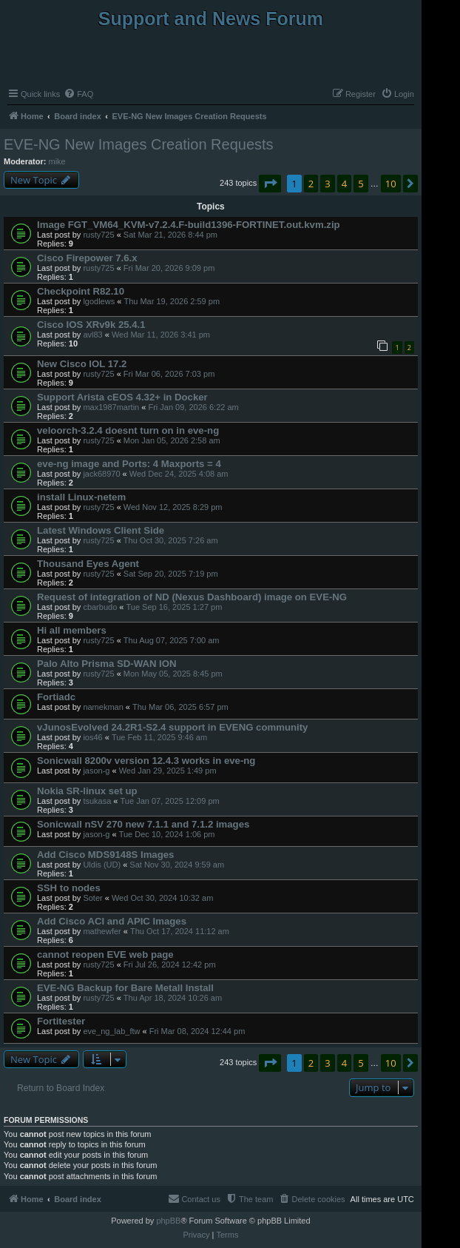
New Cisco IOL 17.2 (81, 363)
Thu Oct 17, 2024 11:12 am (179, 931)
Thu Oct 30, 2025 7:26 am (171, 540)
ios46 (92, 737)
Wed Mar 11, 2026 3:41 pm (161, 334)
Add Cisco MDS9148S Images (105, 854)
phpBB (168, 1220)
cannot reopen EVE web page (105, 954)
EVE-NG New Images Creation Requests (139, 144)
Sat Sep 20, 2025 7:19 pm (171, 573)
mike (57, 161)
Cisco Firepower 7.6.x (87, 258)
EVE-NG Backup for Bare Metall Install (125, 987)
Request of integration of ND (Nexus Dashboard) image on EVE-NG (192, 597)
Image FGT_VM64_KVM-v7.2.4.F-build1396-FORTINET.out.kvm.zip (188, 224)
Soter (92, 897)
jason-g (96, 770)
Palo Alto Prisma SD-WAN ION (107, 663)
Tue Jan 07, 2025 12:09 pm (170, 800)
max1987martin (111, 407)
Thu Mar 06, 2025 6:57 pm (180, 706)
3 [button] (327, 183)
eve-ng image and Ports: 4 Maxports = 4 (129, 463)
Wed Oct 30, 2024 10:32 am (162, 897)
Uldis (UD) (102, 864)
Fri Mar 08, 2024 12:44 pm (197, 1031)
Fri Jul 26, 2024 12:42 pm (170, 964)
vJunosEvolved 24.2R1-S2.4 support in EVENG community (172, 727)
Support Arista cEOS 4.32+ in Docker (122, 397)
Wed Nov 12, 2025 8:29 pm (173, 507)
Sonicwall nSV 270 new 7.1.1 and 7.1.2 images (143, 824)
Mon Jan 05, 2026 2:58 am (172, 440)
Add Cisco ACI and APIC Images (111, 921)
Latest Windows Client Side (100, 530)
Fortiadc (56, 696)
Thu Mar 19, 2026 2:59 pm (172, 301)
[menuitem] (78, 94)
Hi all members (71, 630)
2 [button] (311, 183)
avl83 (92, 334)
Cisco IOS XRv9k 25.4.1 (91, 324)
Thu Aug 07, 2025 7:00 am (172, 640)
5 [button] (360, 183)
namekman (103, 706)
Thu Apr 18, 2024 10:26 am (173, 997)
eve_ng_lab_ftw (111, 1031)
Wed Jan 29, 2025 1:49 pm (168, 770)
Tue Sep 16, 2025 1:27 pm (174, 607)
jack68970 (101, 473)
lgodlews (99, 301)
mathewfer (102, 931)
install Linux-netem (81, 497)
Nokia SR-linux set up (87, 790)
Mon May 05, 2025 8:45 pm (173, 673)
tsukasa (97, 800)
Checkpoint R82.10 (80, 291)
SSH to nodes (69, 887)
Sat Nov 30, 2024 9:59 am (176, 864)
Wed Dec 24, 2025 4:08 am (179, 473)
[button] (270, 183)
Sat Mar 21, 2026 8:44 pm (170, 234)
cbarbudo (100, 607)
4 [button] (344, 183)
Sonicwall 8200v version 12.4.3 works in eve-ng (146, 760)
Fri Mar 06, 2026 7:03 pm (169, 373)
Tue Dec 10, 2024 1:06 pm (167, 834)
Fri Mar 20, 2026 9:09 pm (169, 268)
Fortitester (61, 1021)
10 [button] (390, 183)
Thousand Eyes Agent (88, 563)
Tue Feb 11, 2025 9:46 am (159, 737)
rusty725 (98, 234)
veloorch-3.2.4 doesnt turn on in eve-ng (128, 430)
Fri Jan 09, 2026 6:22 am (193, 407)
